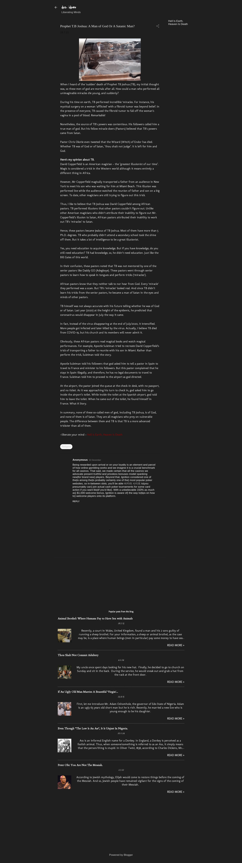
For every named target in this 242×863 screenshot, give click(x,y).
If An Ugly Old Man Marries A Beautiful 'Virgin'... (88, 692)
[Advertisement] (191, 74)
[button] (158, 26)
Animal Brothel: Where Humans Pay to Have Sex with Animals (95, 618)
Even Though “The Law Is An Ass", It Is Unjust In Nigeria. (93, 728)
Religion (66, 446)
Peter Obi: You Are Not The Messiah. (80, 765)
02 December (95, 460)
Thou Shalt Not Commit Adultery (78, 655)
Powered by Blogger (121, 854)
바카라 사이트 (132, 483)
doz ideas (68, 7)
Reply (76, 501)
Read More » (175, 645)
